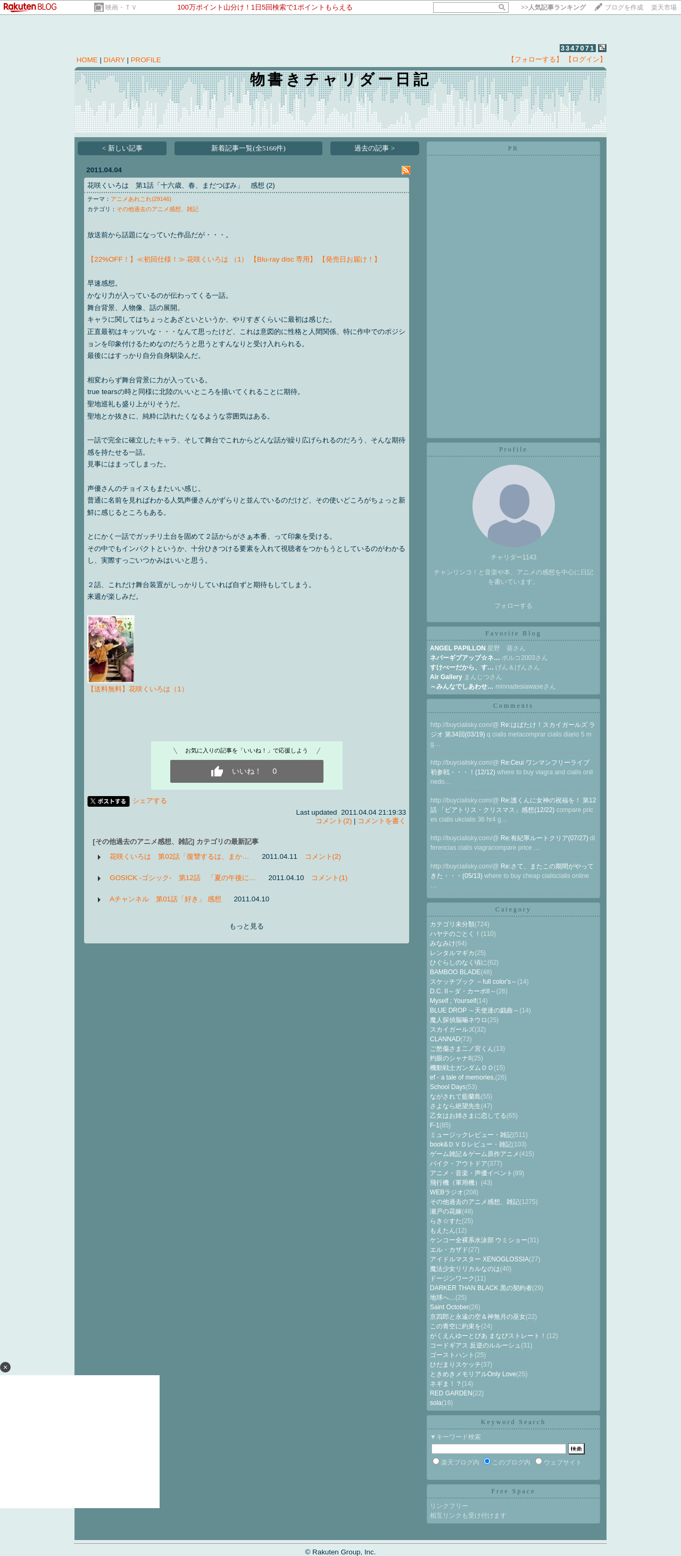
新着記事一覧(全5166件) (248, 148)
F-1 (434, 1125)
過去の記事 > (374, 148)
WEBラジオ (446, 1192)
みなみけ (442, 943)
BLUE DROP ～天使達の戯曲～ (474, 1010)
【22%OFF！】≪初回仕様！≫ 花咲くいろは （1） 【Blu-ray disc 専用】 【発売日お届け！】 (234, 259)
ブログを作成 (624, 7)
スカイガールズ (452, 1029)
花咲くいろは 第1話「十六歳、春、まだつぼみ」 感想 (175, 185)
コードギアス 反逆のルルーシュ (475, 1345)
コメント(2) (333, 821)
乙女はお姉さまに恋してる (468, 1115)
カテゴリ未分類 (452, 924)
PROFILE (146, 60)
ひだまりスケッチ (455, 1364)
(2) (270, 185)
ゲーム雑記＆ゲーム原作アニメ (474, 1154)
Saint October (449, 1307)
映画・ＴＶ (121, 7)
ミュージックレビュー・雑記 (471, 1135)
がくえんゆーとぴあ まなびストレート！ (488, 1336)
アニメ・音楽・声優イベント (471, 1173)
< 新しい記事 (122, 148)
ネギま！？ (446, 1383)
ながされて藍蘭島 (455, 1096)
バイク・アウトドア (458, 1163)
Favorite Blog (513, 633)
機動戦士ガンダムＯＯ (462, 1068)
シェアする (149, 801)
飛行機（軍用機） (455, 1182)
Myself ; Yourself (453, 1001)
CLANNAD (445, 1039)
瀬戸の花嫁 (446, 1211)
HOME (87, 60)
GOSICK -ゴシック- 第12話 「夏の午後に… (183, 878)
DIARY (114, 60)
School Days (448, 1087)
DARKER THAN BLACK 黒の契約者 (481, 1288)
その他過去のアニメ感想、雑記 (157, 209)
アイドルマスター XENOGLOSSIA (479, 1259)
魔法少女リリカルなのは (465, 1269)
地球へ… (442, 1297)
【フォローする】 (535, 59)
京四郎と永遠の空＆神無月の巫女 (478, 1316)
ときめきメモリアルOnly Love (473, 1374)
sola (436, 1403)
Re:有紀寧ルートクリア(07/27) (545, 838)
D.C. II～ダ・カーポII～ (463, 991)
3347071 (578, 48)
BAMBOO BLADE (455, 972)
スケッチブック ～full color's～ (473, 981)
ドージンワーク (452, 1278)
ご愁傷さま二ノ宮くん (462, 1048)
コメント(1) (329, 878)
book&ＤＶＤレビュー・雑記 (471, 1144)
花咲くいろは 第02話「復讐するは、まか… (179, 856)
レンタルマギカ (452, 953)
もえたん (442, 1230)
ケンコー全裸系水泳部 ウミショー (478, 1240)
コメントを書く (382, 821)
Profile (513, 449)
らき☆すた (446, 1221)
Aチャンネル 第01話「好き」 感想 (165, 899)
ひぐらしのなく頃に (458, 962)
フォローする (513, 605)
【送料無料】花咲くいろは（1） (137, 689)
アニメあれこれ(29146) (141, 199)
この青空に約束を (455, 1326)
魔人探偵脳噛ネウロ (458, 1020)
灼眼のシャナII (451, 1058)
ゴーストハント (452, 1355)
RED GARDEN (451, 1393)
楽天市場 (664, 7)
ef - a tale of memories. (462, 1077)
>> (553, 7)
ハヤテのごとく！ (455, 934)
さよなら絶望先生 (455, 1106)
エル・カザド (449, 1249)
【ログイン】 (586, 59)
